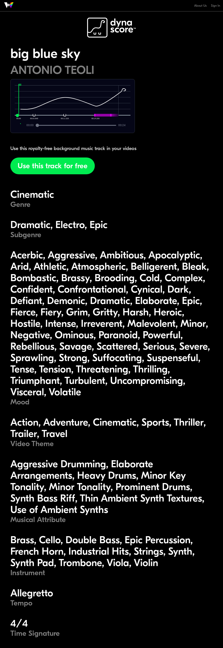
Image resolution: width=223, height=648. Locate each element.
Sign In (215, 5)
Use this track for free (53, 166)
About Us (200, 5)
